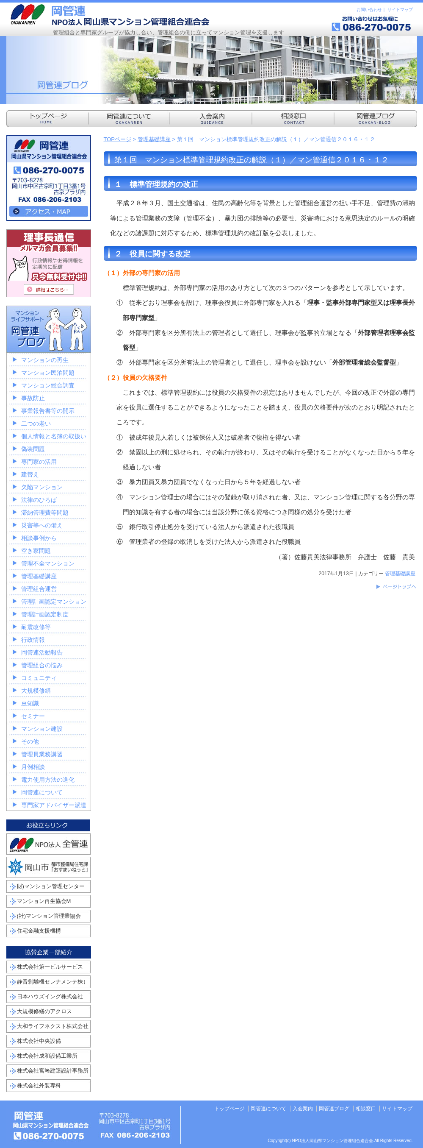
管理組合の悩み (42, 665)
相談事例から (39, 538)
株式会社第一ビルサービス (50, 967)
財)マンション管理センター (51, 886)
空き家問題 (36, 550)
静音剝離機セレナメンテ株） (52, 981)
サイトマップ (400, 9)
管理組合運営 (39, 588)
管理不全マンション (48, 563)
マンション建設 (42, 728)
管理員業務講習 (42, 754)
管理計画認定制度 (45, 614)
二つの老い (36, 423)
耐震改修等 (36, 627)
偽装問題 (33, 449)
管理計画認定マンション (53, 601)
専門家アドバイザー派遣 (53, 805)
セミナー (33, 716)
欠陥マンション (42, 487)
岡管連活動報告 (42, 652)
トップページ (229, 1109)
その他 (30, 741)
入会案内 (303, 1109)
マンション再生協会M (44, 901)
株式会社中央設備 (39, 1041)
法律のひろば (39, 499)
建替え (30, 474)
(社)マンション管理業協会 (49, 916)
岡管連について (42, 792)
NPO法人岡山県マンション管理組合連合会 (110, 14)
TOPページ (118, 139)
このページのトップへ (396, 587)
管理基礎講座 (154, 139)
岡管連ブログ (334, 1109)
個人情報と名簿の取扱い (53, 436)
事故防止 (33, 398)
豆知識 (30, 703)
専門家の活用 (39, 461)
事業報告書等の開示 (48, 410)
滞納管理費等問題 (45, 512)
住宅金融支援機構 (39, 931)
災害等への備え (42, 525)
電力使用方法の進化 (48, 779)
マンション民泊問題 (48, 372)
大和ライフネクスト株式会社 (52, 1026)
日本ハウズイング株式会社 (50, 996)
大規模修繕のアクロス (44, 1011)
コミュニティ (39, 677)
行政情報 (33, 639)
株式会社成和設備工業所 (47, 1056)
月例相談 (33, 766)
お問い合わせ (369, 9)
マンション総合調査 (48, 385)
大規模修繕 (36, 690)
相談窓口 (366, 1109)
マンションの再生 (45, 360)
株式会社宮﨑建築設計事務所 (52, 1070)
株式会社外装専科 (39, 1085)
